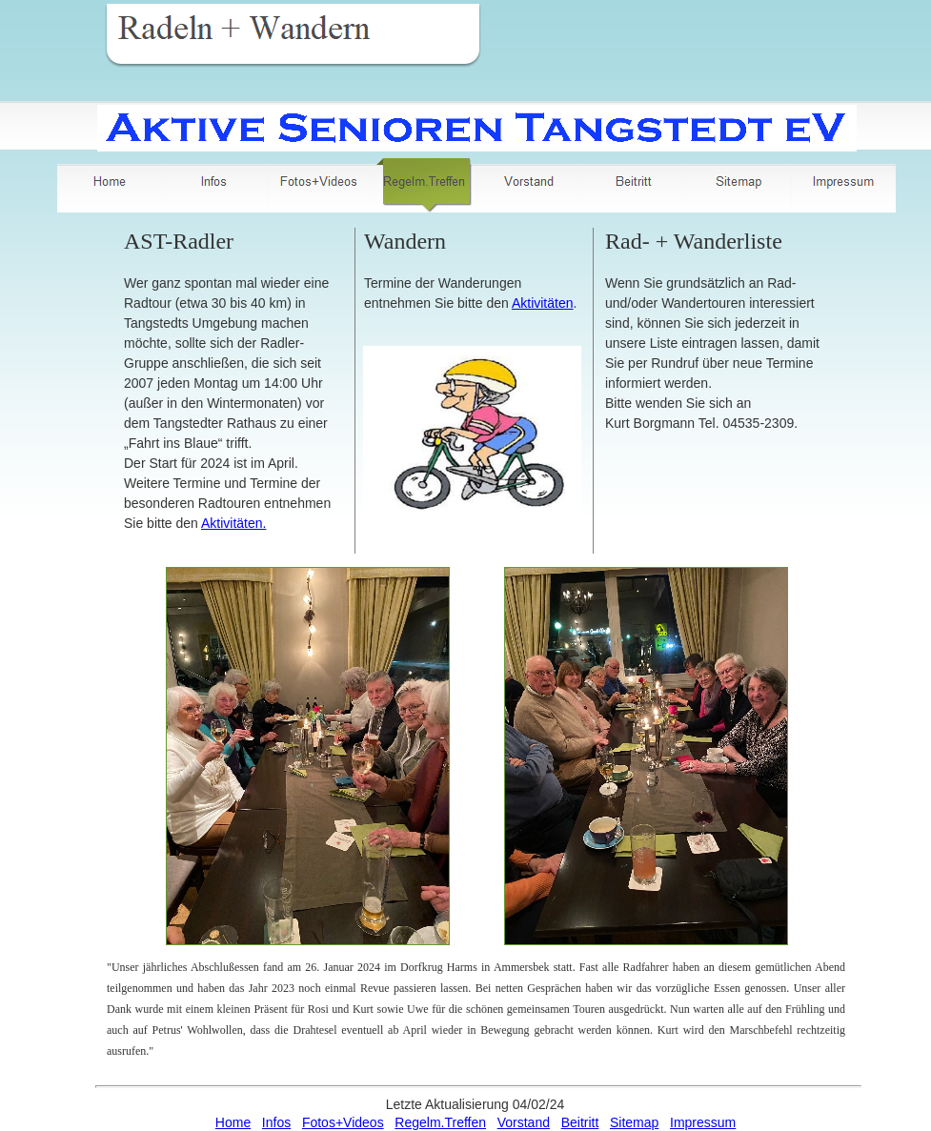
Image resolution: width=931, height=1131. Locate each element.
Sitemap (634, 1122)
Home (233, 1122)
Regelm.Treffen (440, 1122)
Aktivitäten (543, 303)
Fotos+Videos (343, 1122)
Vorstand (523, 1122)
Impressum (703, 1122)
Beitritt (580, 1122)
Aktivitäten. (233, 523)
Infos (276, 1122)
